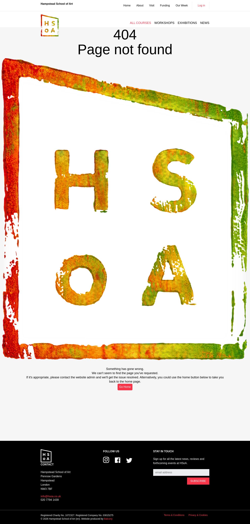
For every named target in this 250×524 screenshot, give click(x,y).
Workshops (164, 23)
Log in (201, 5)
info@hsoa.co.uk (51, 496)
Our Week (182, 5)
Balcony (108, 518)
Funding (165, 5)
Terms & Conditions (174, 515)
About (139, 5)
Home (127, 5)
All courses (140, 23)
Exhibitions (187, 23)
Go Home (125, 386)
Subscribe (159, 466)
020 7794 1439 (50, 499)
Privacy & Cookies (198, 515)
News (204, 23)
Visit (151, 5)
